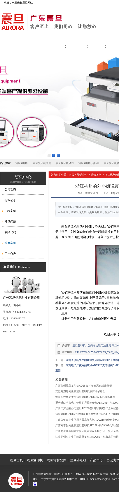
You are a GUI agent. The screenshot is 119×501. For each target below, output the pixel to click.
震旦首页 (16, 460)
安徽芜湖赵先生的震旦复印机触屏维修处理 (80, 391)
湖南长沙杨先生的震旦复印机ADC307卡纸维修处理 (85, 397)
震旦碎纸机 (78, 460)
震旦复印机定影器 (88, 163)
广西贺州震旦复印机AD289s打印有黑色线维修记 (83, 385)
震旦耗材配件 (56, 460)
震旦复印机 (21, 163)
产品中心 (96, 460)
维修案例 (96, 174)
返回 (58, 370)
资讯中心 (82, 174)
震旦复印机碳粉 (42, 163)
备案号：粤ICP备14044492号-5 (83, 473)
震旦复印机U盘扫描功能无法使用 (91, 345)
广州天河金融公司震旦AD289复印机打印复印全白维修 (87, 408)
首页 (71, 174)
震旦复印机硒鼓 (65, 163)
